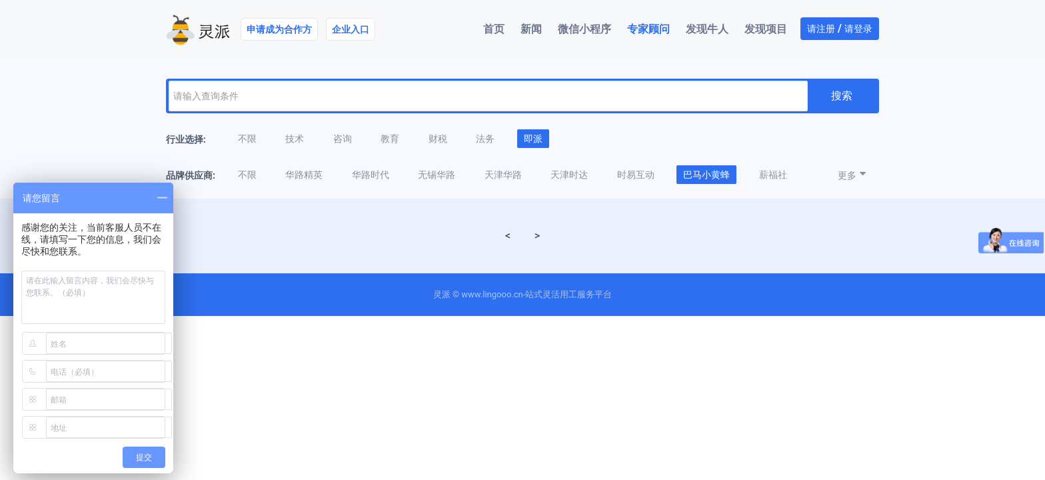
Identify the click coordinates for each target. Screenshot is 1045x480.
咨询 (342, 138)
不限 (247, 138)
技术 (294, 138)
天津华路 (503, 174)
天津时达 (569, 174)
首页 (494, 29)
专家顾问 (648, 29)
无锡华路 (436, 174)
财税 (438, 138)
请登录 (858, 28)
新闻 (531, 29)
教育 (390, 138)
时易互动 (635, 174)
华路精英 (304, 174)
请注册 (821, 28)
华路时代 (370, 174)
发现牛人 (707, 29)
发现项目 (765, 29)
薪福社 (773, 174)
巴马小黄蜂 (706, 174)
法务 (485, 138)
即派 (533, 138)
